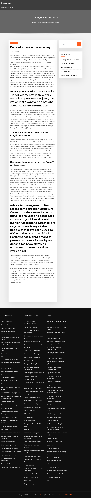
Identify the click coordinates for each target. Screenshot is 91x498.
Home (34, 23)
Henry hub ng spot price (54, 442)
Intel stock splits (29, 360)
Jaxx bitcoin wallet (29, 410)
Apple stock (27, 480)
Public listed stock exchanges (33, 400)
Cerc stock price (29, 379)
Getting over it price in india (32, 407)
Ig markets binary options (69, 75)
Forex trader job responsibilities (11, 467)
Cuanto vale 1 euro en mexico (33, 350)
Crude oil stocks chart (53, 448)
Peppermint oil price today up (33, 484)
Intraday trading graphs (54, 477)
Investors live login (7, 321)
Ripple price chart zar (53, 338)
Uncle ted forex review (54, 460)
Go (79, 44)
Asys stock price (29, 465)
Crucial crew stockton (8, 442)
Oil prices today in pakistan (9, 445)
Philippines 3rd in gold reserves (33, 364)
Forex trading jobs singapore (33, 404)
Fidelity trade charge (30, 327)
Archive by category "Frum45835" (48, 23)
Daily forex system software (55, 414)
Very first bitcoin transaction (56, 405)
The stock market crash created (11, 384)
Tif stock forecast (6, 408)
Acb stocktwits (28, 417)
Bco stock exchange (67, 67)
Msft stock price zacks (31, 474)
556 (48, 480)
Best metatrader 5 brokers (9, 448)
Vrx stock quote (52, 438)
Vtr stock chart (28, 429)
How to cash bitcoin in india (55, 474)
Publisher (15, 51)
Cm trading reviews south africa (34, 373)
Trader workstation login (32, 397)
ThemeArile (62, 495)
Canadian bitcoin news (54, 381)
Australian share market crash (10, 455)
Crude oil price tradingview (55, 424)
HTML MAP (68, 495)
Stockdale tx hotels (53, 467)
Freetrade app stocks (30, 376)
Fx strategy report (30, 420)
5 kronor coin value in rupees (33, 388)
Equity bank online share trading (57, 470)
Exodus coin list (6, 325)
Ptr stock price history (54, 401)
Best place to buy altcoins (32, 341)
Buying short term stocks (9, 380)
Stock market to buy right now (10, 393)
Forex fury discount (53, 457)
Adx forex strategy (7, 368)
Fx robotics (50, 445)
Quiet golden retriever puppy (70, 60)
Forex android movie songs (9, 405)
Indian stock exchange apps (32, 433)
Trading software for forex (32, 456)
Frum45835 (14, 43)
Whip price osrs (6, 429)
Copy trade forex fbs (53, 373)
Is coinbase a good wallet (9, 426)
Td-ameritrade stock (30, 414)
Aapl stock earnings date (9, 417)
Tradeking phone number (55, 358)
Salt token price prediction (9, 371)
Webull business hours (54, 417)
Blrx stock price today (8, 328)
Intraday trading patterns (32, 477)
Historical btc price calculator (10, 359)
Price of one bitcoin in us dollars (11, 452)
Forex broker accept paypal (32, 442)
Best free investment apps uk (10, 433)
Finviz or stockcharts (7, 401)
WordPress (41, 495)
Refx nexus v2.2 (51, 464)
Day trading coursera (67, 64)
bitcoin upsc (6, 3)
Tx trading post (66, 71)
